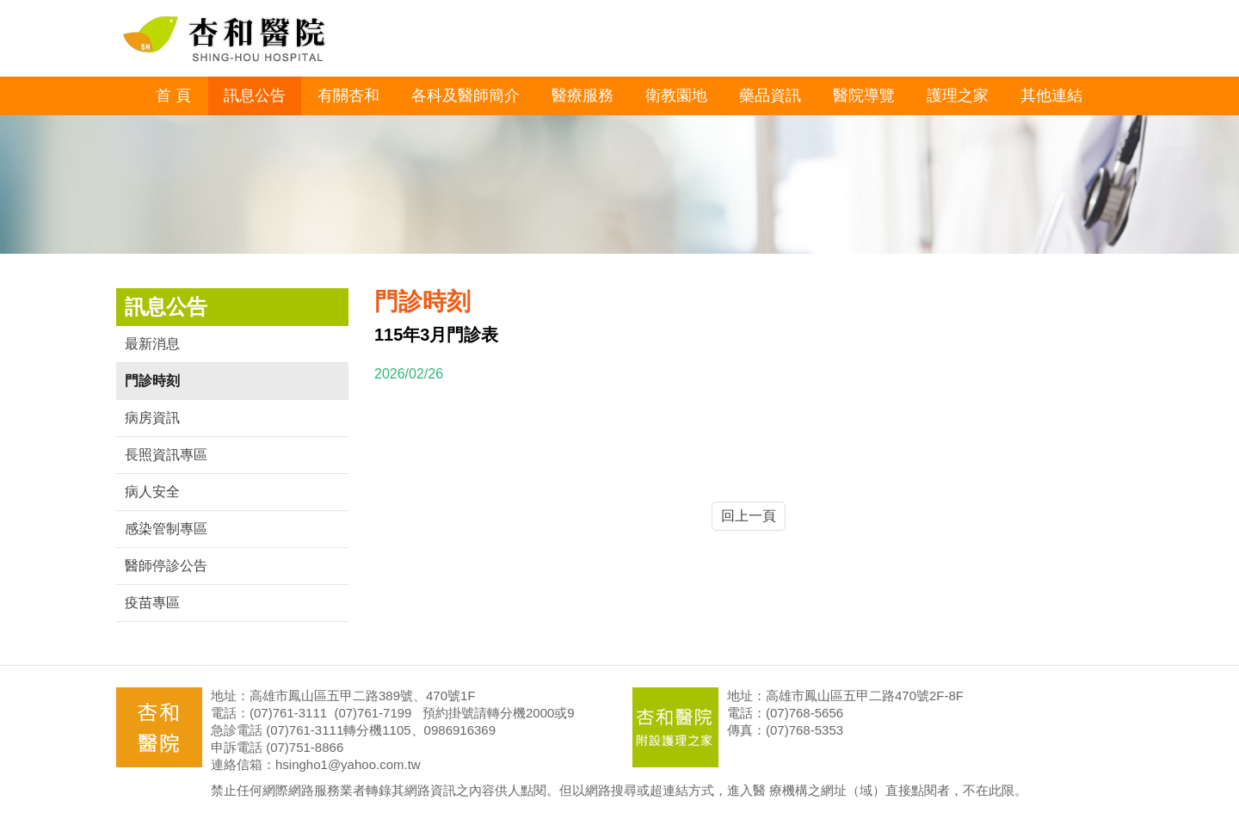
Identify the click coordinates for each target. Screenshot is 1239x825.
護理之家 (958, 95)
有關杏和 (348, 95)
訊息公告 (255, 95)
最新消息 (152, 343)
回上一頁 (748, 515)
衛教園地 (676, 95)
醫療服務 (582, 95)
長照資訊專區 (166, 454)
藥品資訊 (770, 95)
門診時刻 (152, 380)
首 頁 (173, 95)
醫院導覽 (864, 95)
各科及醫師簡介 (465, 95)
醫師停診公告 (166, 565)
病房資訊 (152, 417)
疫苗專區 (152, 602)
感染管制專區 (166, 528)
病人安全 (152, 491)
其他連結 (1051, 95)
